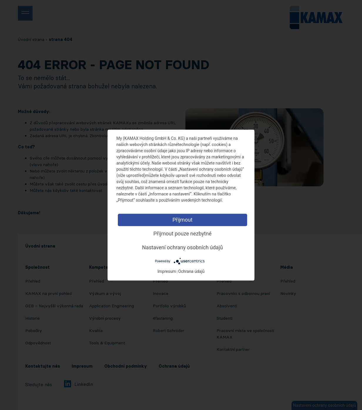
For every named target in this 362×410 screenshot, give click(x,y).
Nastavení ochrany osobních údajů (182, 247)
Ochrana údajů (191, 271)
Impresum (166, 271)
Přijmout (182, 220)
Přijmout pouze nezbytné (182, 233)
